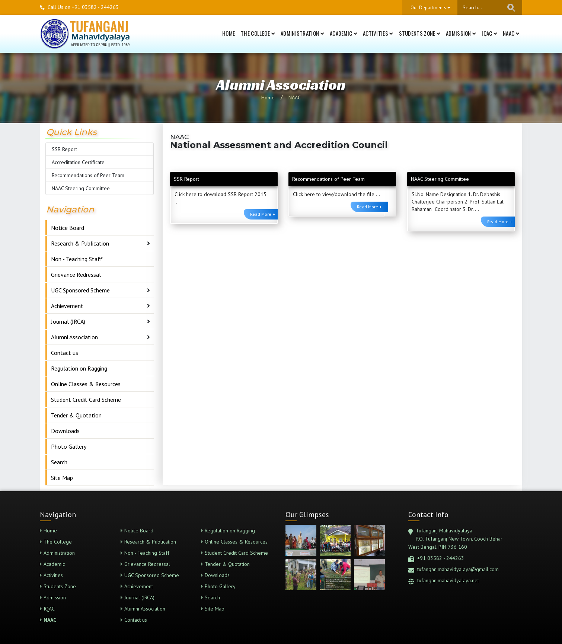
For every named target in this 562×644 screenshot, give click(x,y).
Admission (461, 33)
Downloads (65, 431)
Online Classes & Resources (86, 384)
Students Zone (419, 33)
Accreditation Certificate (78, 162)
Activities (378, 33)
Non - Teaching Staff (77, 259)
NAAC (511, 33)
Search (59, 462)
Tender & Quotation (76, 415)
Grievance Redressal (76, 274)
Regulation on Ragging (79, 368)
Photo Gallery (68, 446)
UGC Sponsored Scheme (80, 290)
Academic (343, 33)
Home (228, 33)
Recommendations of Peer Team (88, 175)
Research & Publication (80, 243)
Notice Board (67, 227)
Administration (302, 33)
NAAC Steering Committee (81, 188)
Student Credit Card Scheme (86, 399)
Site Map (62, 477)
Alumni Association (74, 337)
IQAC (489, 33)
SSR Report (64, 149)
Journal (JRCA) (68, 321)
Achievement (67, 306)
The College (258, 33)
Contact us (64, 352)
